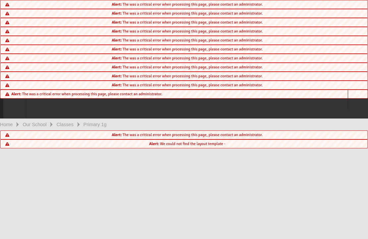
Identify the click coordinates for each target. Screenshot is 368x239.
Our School (34, 124)
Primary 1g (95, 124)
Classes (64, 124)
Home (6, 124)
